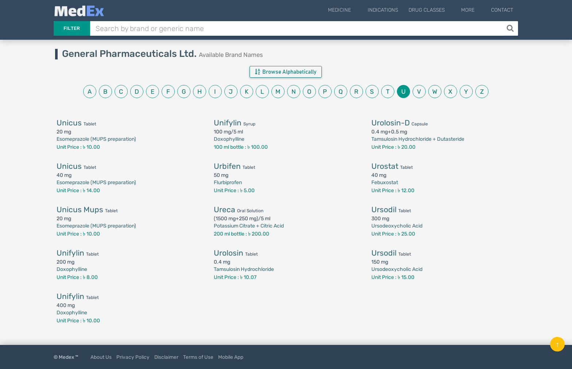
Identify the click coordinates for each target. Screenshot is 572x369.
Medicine (357, 10)
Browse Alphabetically (285, 72)
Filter (71, 28)
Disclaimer (166, 357)
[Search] (511, 28)
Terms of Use (198, 357)
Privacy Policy (133, 357)
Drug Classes (438, 10)
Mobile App (230, 357)
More (473, 10)
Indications (394, 10)
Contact (502, 10)
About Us (101, 357)
